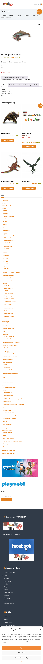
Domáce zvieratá (9, 298)
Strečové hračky (7, 362)
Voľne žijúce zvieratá (10, 301)
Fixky (4, 435)
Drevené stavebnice (8, 328)
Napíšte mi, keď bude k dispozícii (14, 77)
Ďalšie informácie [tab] (14, 85)
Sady (4, 266)
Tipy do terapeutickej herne (10, 373)
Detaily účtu (8, 622)
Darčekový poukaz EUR (8, 450)
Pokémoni (5, 261)
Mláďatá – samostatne (10, 311)
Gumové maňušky (9, 336)
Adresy (6, 619)
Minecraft (7, 248)
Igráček (5, 224)
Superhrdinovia (7, 278)
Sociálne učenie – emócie (10, 356)
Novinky (6, 595)
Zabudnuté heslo (9, 625)
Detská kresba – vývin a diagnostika (13, 399)
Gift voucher (8, 581)
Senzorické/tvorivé (8, 359)
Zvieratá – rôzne (8, 288)
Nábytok (5, 252)
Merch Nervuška (9, 592)
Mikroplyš (6, 347)
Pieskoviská (6, 255)
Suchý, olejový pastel (9, 438)
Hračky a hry (5, 321)
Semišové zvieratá (9, 316)
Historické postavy (9, 235)
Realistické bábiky (9, 353)
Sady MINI (6, 268)
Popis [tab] (5, 85)
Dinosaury (35, 16)
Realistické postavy (9, 240)
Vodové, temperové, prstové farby (12, 441)
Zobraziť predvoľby (21, 658)
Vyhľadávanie (6, 500)
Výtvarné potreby (7, 430)
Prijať (21, 648)
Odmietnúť (21, 653)
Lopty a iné (7, 367)
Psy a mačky (8, 304)
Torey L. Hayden (8, 395)
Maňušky (5, 334)
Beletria (5, 390)
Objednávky (7, 617)
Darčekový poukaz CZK (8, 453)
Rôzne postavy (8, 246)
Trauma (5, 421)
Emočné (5, 219)
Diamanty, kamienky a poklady (11, 272)
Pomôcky (4, 428)
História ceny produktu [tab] (30, 85)
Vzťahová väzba (7, 424)
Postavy (5, 233)
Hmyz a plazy (8, 296)
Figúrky (19, 16)
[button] (40, 630)
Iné (4, 227)
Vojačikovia (8, 242)
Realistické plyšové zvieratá (10, 345)
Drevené (5, 210)
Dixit (4, 379)
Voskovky (5, 444)
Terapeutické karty (8, 382)
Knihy (3, 385)
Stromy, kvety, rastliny (9, 275)
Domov (4, 16)
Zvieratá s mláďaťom (9, 308)
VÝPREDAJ (5, 200)
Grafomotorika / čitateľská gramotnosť (13, 404)
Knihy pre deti (7, 410)
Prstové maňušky (8, 339)
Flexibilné (5, 222)
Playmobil (5, 258)
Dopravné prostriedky (9, 216)
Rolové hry (6, 351)
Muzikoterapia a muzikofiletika (11, 342)
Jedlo (5, 364)
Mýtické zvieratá (8, 313)
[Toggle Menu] (35, 4)
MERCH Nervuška (7, 206)
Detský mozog (7, 401)
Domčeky (5, 213)
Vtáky (6, 290)
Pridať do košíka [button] (7, 140)
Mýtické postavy (8, 237)
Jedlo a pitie (6, 230)
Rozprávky (6, 264)
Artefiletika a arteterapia (10, 387)
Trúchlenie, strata (8, 281)
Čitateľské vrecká (7, 326)
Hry (4, 331)
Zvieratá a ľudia (8, 370)
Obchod (11, 16)
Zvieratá (26, 16)
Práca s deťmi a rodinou (9, 418)
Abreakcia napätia (8, 323)
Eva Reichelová (8, 392)
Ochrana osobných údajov (21, 661)
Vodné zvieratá (9, 293)
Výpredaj (6, 601)
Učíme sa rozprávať (9, 412)
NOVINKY (4, 203)
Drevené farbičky (7, 432)
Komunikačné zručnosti (9, 415)
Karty (3, 377)
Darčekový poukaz (9, 573)
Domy (6, 575)
